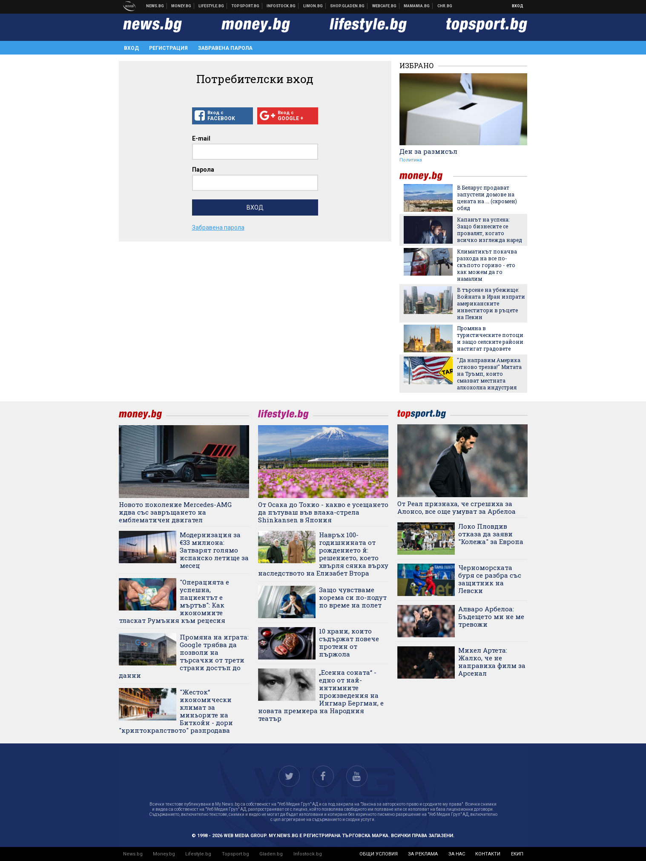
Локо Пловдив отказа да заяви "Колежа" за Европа (490, 533)
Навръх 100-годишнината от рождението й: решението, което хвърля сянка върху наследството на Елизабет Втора (323, 554)
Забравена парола (225, 48)
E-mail (201, 138)
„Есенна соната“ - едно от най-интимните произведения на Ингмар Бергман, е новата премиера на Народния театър (321, 695)
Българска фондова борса (281, 6)
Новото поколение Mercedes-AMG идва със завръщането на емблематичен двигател (175, 512)
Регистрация (168, 48)
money (426, 176)
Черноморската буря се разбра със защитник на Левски (489, 579)
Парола (203, 169)
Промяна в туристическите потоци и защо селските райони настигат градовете (490, 338)
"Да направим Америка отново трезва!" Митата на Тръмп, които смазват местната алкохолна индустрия (489, 374)
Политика (410, 160)
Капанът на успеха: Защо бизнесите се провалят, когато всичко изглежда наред (489, 229)
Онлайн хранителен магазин (347, 6)
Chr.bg (445, 6)
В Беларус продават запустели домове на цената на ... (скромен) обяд (487, 197)
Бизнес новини (181, 6)
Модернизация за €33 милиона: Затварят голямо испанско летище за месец (214, 550)
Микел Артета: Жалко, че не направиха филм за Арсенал (491, 661)
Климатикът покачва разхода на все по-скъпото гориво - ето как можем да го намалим (487, 265)
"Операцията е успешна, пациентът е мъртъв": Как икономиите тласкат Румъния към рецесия (174, 601)
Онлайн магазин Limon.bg (313, 6)
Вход (517, 6)
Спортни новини (245, 6)
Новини (155, 6)
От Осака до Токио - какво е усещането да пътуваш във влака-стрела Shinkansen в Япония (323, 512)
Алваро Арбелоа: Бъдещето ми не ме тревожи (491, 616)
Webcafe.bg (384, 6)
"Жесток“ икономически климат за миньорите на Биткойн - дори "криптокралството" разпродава (176, 711)
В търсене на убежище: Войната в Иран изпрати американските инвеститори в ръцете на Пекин (491, 303)
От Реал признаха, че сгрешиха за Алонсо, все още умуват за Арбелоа (456, 507)
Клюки (211, 6)
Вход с (222, 116)
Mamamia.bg (417, 6)
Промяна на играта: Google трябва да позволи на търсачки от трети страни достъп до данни (184, 656)
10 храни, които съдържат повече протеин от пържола (349, 642)
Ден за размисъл (428, 151)
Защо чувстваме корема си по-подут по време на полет (353, 597)
